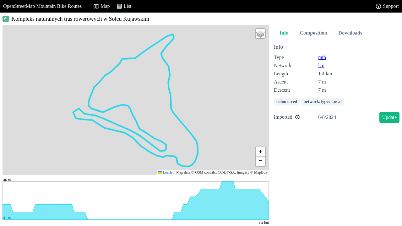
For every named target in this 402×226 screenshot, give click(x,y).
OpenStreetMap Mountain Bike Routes (42, 6)
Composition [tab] (313, 32)
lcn (321, 65)
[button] (260, 33)
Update (389, 117)
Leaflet (166, 172)
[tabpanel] (336, 85)
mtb (322, 57)
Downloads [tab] (350, 32)
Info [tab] (284, 32)
